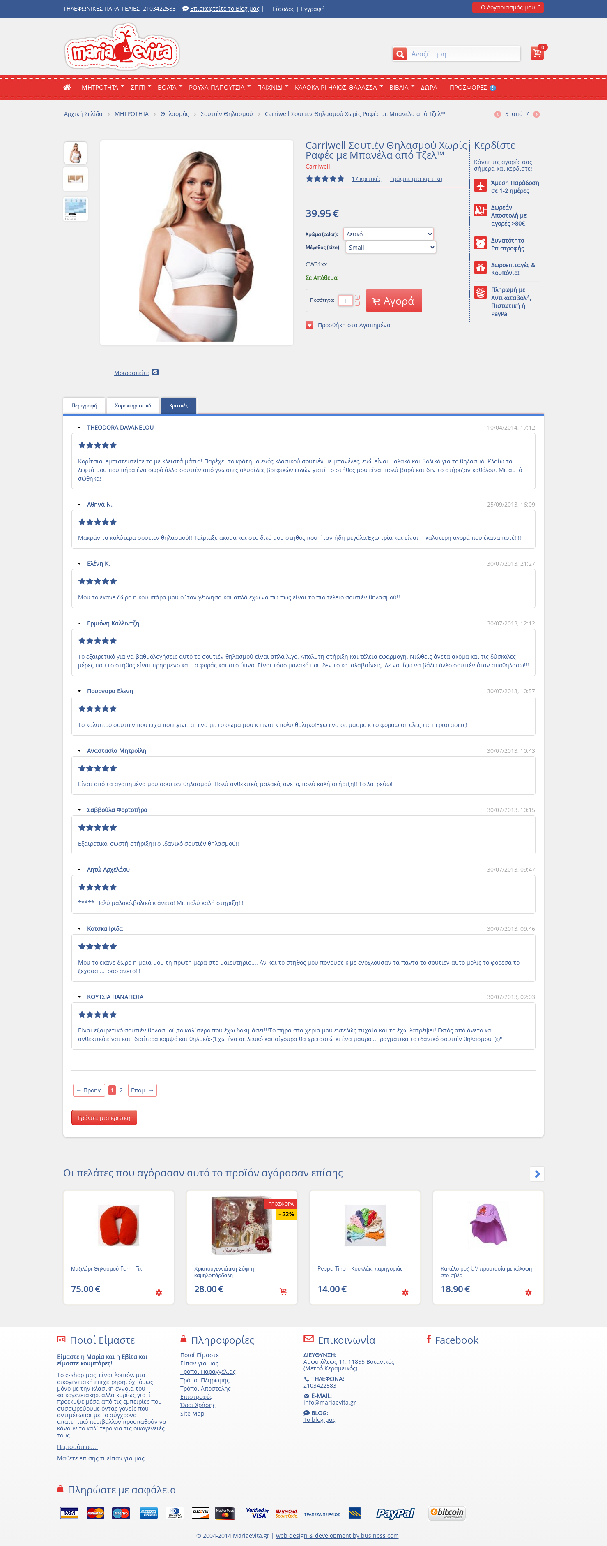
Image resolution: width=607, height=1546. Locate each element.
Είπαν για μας (199, 1363)
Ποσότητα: (322, 299)
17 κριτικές (367, 179)
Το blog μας (320, 1419)
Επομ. (142, 1090)
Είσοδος (283, 9)
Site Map (192, 1413)
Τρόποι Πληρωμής (205, 1380)
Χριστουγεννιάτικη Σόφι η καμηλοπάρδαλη (224, 1272)
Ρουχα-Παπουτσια (217, 87)
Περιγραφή (84, 405)
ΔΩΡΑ (429, 87)
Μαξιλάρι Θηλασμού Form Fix (106, 1269)
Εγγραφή (313, 9)
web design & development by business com (337, 1535)
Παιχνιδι (270, 87)
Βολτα (167, 87)
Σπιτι (138, 87)
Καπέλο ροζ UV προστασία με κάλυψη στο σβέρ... (486, 1272)
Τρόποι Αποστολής (205, 1388)
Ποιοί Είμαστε (199, 1355)
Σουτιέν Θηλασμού (227, 114)
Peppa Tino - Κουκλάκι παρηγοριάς (359, 1269)
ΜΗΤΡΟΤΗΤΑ (100, 87)
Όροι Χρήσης (198, 1405)
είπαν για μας (126, 1458)
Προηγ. (89, 1090)
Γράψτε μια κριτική (416, 179)
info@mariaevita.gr (330, 1402)
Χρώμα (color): (322, 234)
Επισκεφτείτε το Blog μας (225, 8)
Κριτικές (178, 405)
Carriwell (318, 166)
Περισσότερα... (77, 1447)
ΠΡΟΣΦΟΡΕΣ (473, 87)
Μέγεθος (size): (324, 247)
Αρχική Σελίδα (83, 114)
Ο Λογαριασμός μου (508, 7)
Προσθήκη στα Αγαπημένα (348, 325)
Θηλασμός (175, 114)
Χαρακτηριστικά (133, 405)
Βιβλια (399, 87)
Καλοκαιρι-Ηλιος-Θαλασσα (336, 87)
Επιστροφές (196, 1396)
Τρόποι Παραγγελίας (208, 1371)
